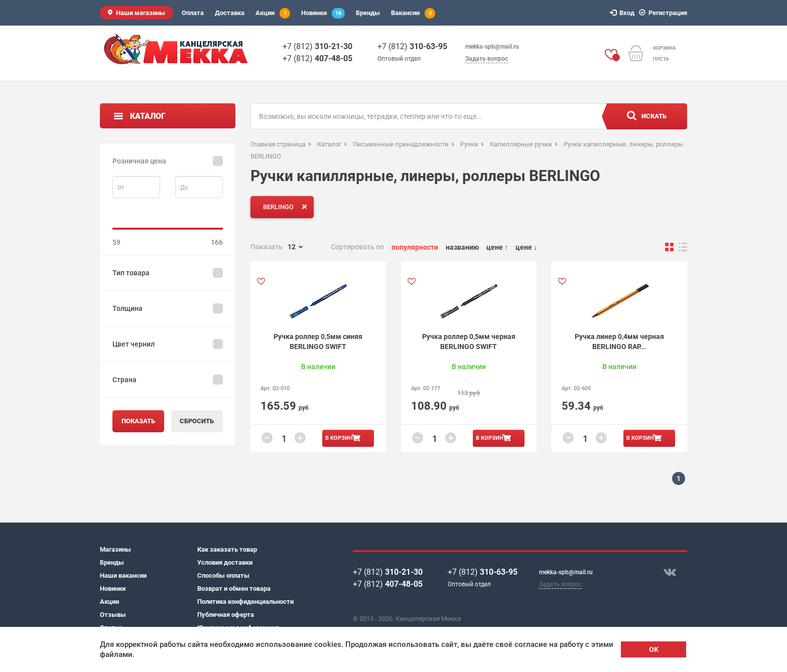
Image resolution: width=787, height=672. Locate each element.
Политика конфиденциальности (245, 601)
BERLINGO (287, 207)
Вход (623, 13)
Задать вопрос (486, 58)
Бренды (368, 13)
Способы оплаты (223, 575)
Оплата (193, 13)
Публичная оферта (225, 614)
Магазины (115, 549)
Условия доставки (224, 562)
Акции (272, 13)
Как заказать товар (227, 549)
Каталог (148, 116)
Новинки (323, 13)
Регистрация (664, 13)
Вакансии (413, 13)
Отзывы (113, 614)
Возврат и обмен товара (234, 588)
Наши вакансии (123, 575)
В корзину (340, 438)
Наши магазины (140, 13)
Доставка (229, 13)
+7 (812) (317, 46)
